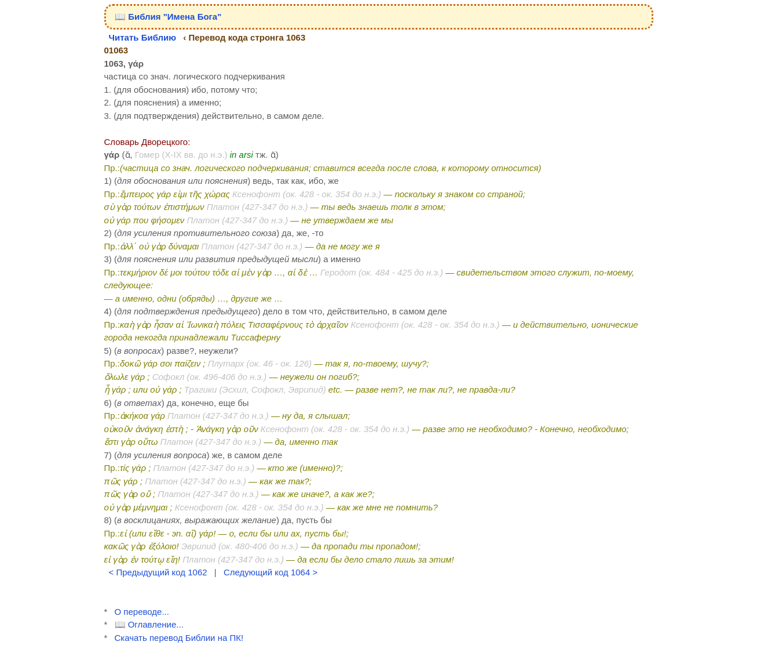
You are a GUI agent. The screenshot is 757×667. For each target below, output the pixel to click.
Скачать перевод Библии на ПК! (179, 638)
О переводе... (142, 612)
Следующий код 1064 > (270, 572)
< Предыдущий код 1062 (158, 572)
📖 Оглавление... (149, 624)
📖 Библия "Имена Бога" (168, 16)
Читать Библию (143, 37)
